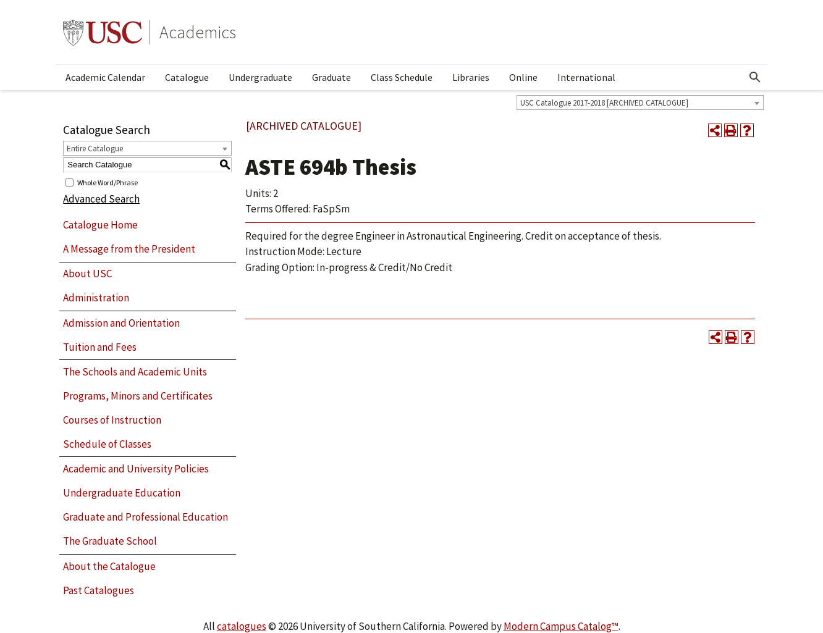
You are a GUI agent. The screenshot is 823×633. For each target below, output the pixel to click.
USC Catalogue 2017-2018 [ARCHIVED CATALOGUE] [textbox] (604, 103)
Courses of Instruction (112, 420)
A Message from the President (129, 249)
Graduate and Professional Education (145, 517)
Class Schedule (402, 77)
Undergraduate (260, 77)
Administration (96, 297)
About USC (87, 273)
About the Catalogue (109, 566)
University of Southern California (102, 32)
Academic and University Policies (136, 469)
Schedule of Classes (107, 444)
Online (523, 77)
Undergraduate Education (121, 493)
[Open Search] (755, 77)
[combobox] (640, 102)
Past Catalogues (98, 590)
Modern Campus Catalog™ (561, 626)
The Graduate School (110, 541)
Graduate (331, 77)
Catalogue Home (100, 225)
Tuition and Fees (100, 347)
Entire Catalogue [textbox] (95, 148)
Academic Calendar (105, 77)
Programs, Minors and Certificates (138, 396)
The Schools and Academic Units (135, 372)
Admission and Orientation (121, 323)
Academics (197, 32)
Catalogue (187, 77)
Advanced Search (101, 199)
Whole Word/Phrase (107, 182)
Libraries (470, 77)
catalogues (241, 626)
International (586, 77)
